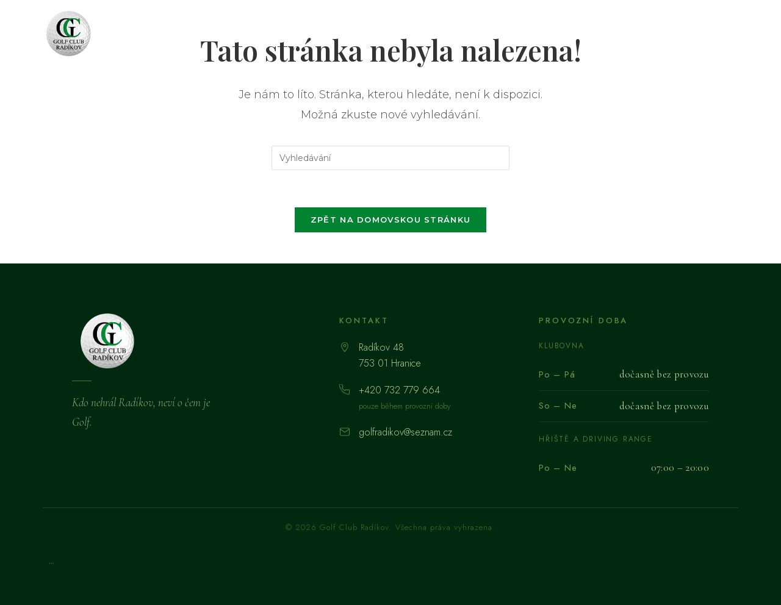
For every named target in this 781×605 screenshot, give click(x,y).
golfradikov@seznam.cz (405, 432)
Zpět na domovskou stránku (391, 219)
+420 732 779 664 (399, 390)
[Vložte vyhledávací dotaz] (390, 158)
